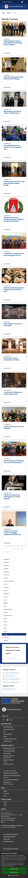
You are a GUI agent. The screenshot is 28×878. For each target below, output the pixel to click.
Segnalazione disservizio (9, 836)
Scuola (5, 619)
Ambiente (6, 565)
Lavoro (5, 600)
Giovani (5, 597)
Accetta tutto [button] (14, 869)
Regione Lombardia (7, 2)
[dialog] (14, 864)
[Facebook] (3, 719)
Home (3, 13)
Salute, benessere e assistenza (11, 779)
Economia (6, 587)
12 (14, 549)
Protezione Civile (8, 615)
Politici (5, 736)
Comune (6, 578)
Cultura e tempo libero (9, 751)
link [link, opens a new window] (13, 865)
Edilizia (5, 590)
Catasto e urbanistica (8, 760)
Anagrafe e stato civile (9, 748)
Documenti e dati (7, 741)
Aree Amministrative (8, 729)
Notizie (5, 791)
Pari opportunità (8, 609)
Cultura (5, 584)
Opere (5, 606)
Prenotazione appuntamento (10, 834)
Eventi (5, 805)
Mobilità (6, 603)
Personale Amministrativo (10, 739)
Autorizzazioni (7, 782)
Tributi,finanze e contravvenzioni (11, 775)
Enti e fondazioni (7, 734)
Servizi (5, 622)
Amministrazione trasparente (10, 848)
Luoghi (5, 802)
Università (6, 637)
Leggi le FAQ (6, 839)
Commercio (6, 575)
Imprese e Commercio (8, 755)
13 (18, 549)
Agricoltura (6, 562)
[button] (14, 875)
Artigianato (6, 572)
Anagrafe (6, 568)
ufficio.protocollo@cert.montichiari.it (13, 825)
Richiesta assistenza (8, 841)
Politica (5, 612)
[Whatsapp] (11, 719)
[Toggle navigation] (3, 6)
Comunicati (6, 793)
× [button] (26, 852)
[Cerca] (25, 6)
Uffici (4, 731)
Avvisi (4, 796)
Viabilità (6, 640)
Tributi (5, 631)
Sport (5, 628)
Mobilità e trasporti (8, 764)
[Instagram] (7, 719)
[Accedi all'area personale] (22, 2)
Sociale (5, 625)
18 (6, 552)
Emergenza (6, 593)
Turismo (6, 634)
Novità (8, 13)
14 (21, 549)
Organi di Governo (8, 727)
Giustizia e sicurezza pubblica (10, 773)
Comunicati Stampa (9, 581)
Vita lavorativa (7, 753)
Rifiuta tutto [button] (14, 872)
